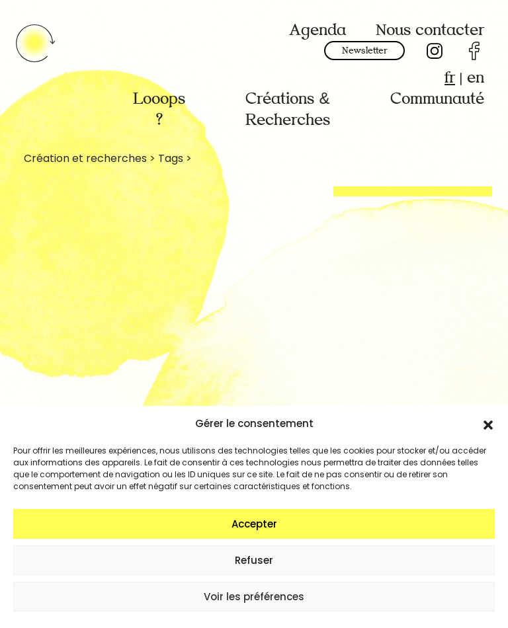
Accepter (254, 524)
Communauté (437, 98)
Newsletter (364, 50)
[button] (488, 423)
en (475, 77)
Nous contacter (430, 30)
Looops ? (159, 109)
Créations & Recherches (287, 109)
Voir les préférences (254, 597)
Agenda (317, 30)
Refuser (254, 560)
